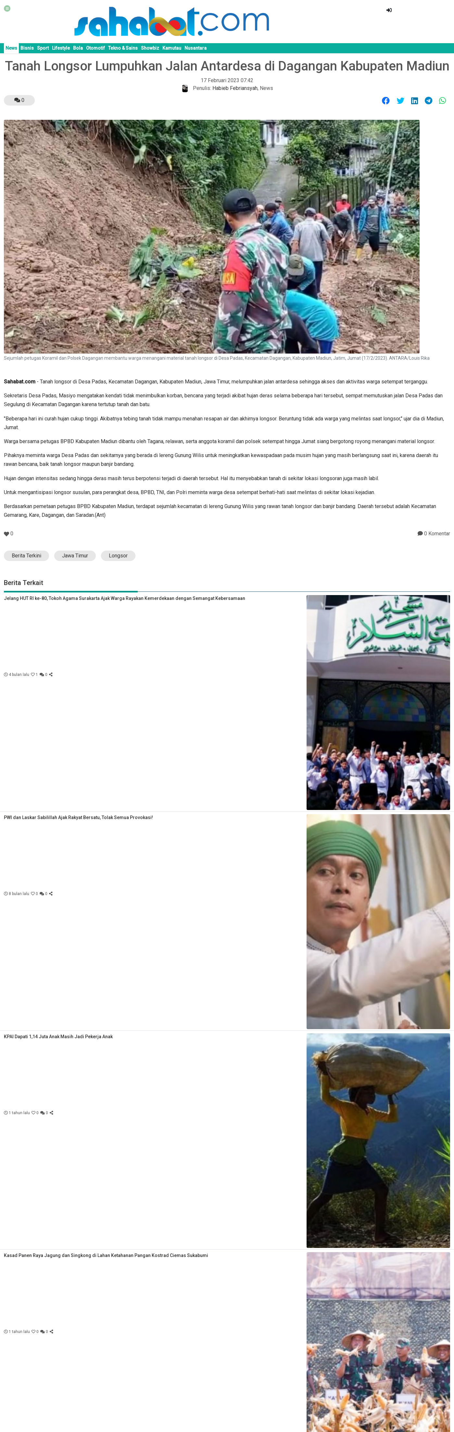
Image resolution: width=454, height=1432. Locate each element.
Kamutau (171, 48)
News (11, 48)
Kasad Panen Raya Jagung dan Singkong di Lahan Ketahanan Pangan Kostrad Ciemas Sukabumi (106, 1255)
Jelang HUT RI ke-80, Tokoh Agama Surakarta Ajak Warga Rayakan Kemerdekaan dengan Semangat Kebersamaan (124, 598)
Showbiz (150, 48)
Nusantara (195, 48)
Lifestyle (61, 48)
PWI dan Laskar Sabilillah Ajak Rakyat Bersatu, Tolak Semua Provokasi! (78, 817)
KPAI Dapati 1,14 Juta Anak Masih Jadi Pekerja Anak (58, 1036)
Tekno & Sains (123, 48)
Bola (78, 48)
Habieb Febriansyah (235, 88)
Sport (43, 48)
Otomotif (95, 48)
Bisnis (27, 48)
